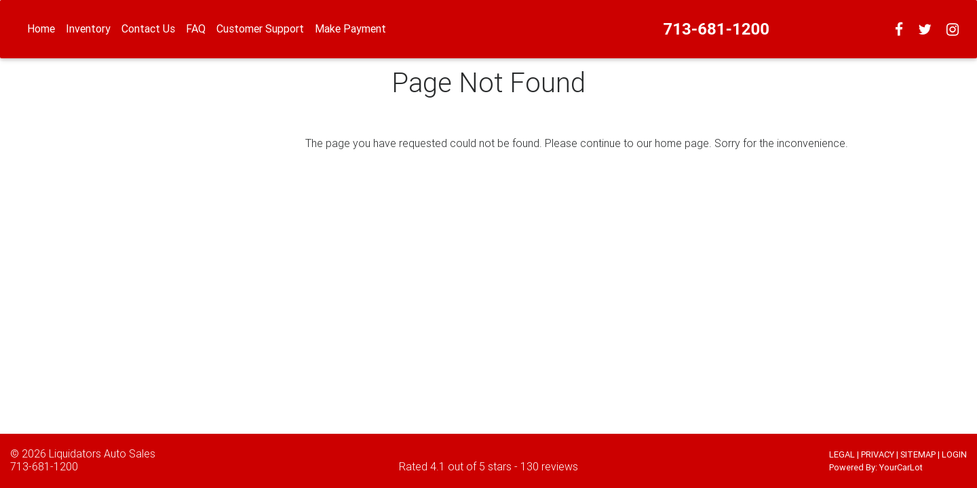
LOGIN (954, 454)
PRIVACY (877, 454)
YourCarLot (901, 467)
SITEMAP (918, 454)
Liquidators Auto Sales (102, 453)
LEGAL (842, 454)
